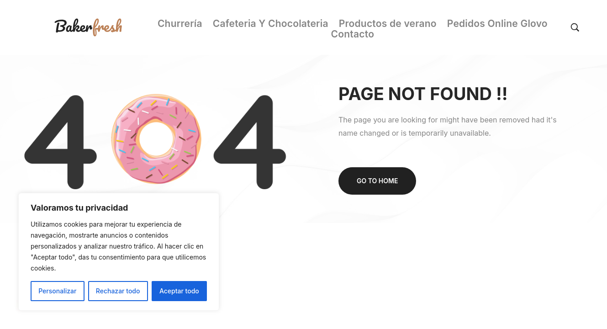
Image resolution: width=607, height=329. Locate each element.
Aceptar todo (179, 291)
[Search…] (571, 27)
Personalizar (57, 291)
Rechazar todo (118, 291)
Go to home (377, 181)
